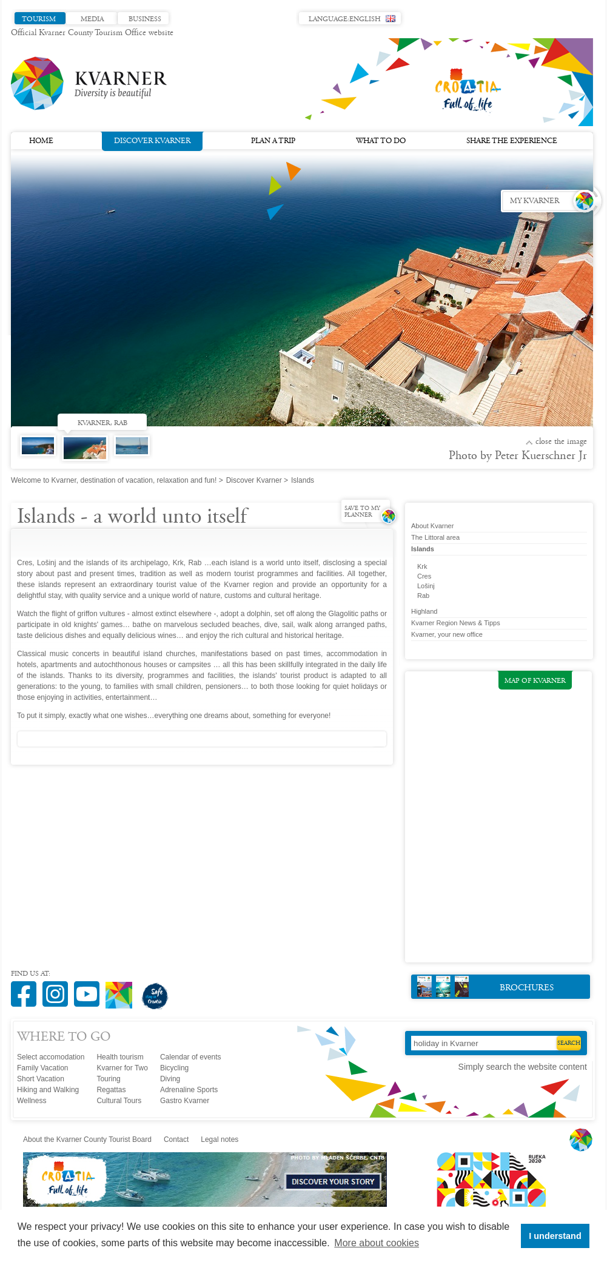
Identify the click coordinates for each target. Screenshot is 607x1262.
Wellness (31, 1100)
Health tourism (119, 1057)
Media (92, 19)
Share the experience (511, 141)
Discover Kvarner (152, 140)
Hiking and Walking (48, 1090)
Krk (422, 566)
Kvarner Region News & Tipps (455, 622)
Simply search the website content (522, 1067)
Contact (176, 1139)
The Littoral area (435, 537)
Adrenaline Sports (189, 1090)
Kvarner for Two (121, 1068)
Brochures (485, 986)
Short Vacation (40, 1079)
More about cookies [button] (376, 1243)
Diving (170, 1079)
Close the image (561, 442)
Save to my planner (362, 512)
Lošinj (426, 585)
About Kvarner (432, 525)
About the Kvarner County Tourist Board (87, 1139)
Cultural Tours (118, 1100)
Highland (424, 611)
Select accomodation (50, 1057)
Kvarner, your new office (447, 634)
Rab (423, 595)
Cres (424, 576)
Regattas (111, 1090)
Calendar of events (190, 1057)
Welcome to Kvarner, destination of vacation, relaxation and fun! (113, 480)
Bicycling (174, 1068)
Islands (422, 548)
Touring (108, 1079)
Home (41, 141)
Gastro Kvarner (184, 1100)
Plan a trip (273, 141)
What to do (381, 141)
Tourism (39, 19)
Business (145, 19)
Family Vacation (42, 1068)
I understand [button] (555, 1236)
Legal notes (219, 1139)
